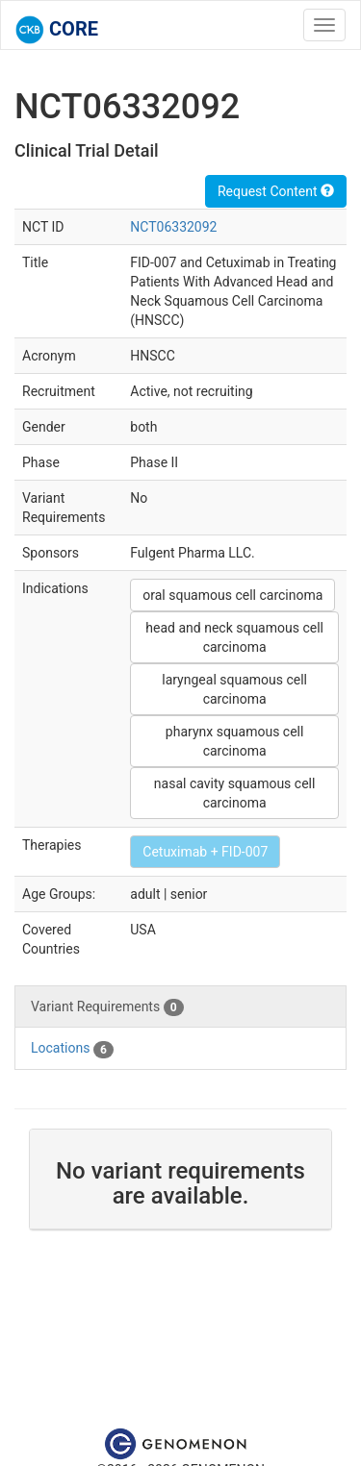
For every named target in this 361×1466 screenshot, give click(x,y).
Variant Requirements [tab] (107, 1007)
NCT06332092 (173, 227)
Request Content (276, 191)
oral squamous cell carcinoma (232, 595)
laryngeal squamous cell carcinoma (234, 689)
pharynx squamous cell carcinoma (235, 741)
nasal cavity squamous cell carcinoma (235, 793)
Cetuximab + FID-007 (205, 851)
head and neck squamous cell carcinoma (234, 637)
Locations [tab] (72, 1048)
